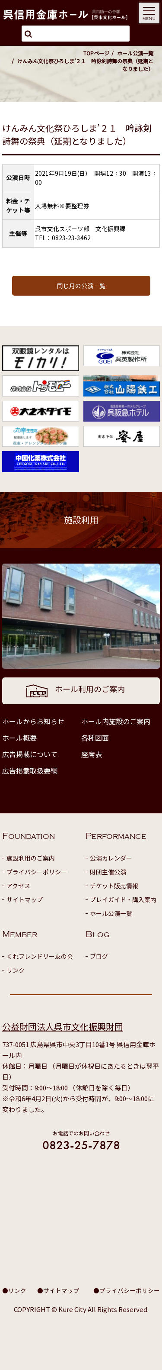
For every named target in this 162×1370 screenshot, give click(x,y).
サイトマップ (24, 899)
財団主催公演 (108, 871)
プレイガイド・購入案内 (123, 899)
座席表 (91, 754)
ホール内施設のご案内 (115, 721)
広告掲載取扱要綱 (29, 770)
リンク (15, 970)
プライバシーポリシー (36, 871)
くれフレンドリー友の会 (39, 956)
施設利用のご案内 (30, 858)
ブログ (99, 956)
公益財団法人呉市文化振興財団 (62, 1026)
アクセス (18, 885)
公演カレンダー (111, 858)
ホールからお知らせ (33, 721)
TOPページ (96, 53)
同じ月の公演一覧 (81, 285)
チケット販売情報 (114, 885)
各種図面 (95, 737)
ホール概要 (19, 737)
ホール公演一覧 (135, 53)
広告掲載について (29, 754)
